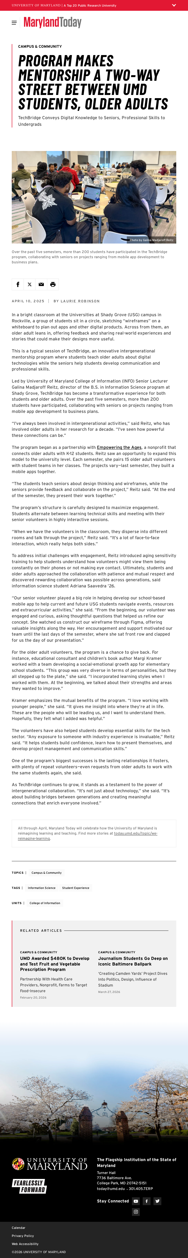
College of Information (45, 903)
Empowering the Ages (119, 447)
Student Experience (75, 888)
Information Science (42, 888)
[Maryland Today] (53, 22)
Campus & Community (47, 872)
